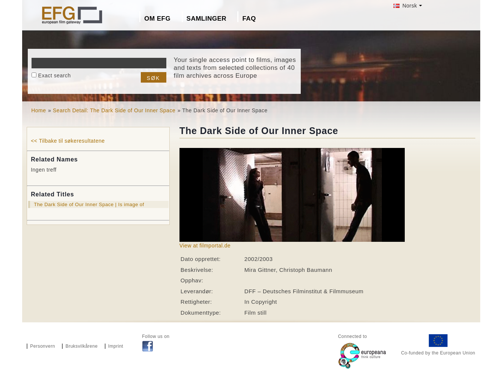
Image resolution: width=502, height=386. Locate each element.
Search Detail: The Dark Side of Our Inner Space (114, 110)
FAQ (249, 18)
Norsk (405, 6)
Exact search (54, 75)
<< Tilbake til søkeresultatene (68, 141)
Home (38, 110)
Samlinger (206, 18)
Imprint (115, 346)
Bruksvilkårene (81, 346)
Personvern (42, 346)
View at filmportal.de (205, 246)
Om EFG (157, 18)
